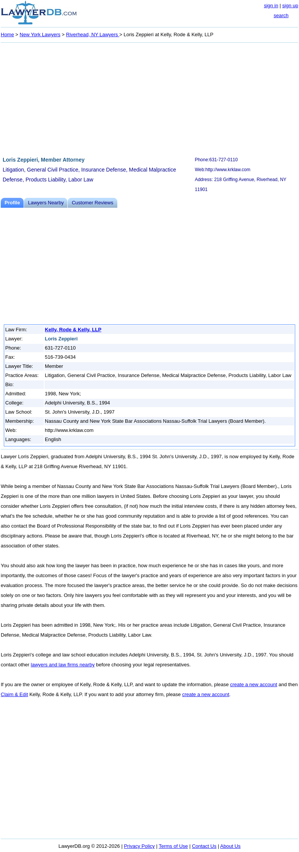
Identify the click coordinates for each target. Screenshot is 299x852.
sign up (290, 5)
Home (7, 34)
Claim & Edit (14, 694)
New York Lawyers (40, 34)
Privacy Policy (139, 846)
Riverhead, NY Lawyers (92, 34)
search (280, 15)
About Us (230, 846)
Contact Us (204, 846)
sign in (271, 5)
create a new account (253, 684)
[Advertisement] (149, 98)
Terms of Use (173, 846)
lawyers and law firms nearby (63, 664)
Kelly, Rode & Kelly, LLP (73, 329)
